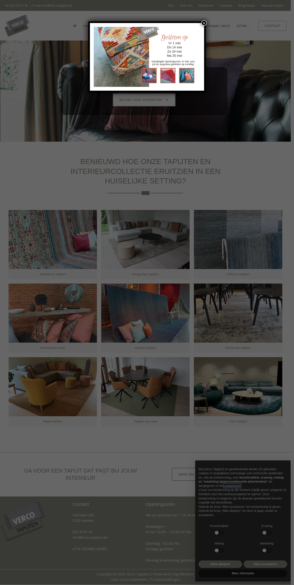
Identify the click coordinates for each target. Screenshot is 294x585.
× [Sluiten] (204, 23)
